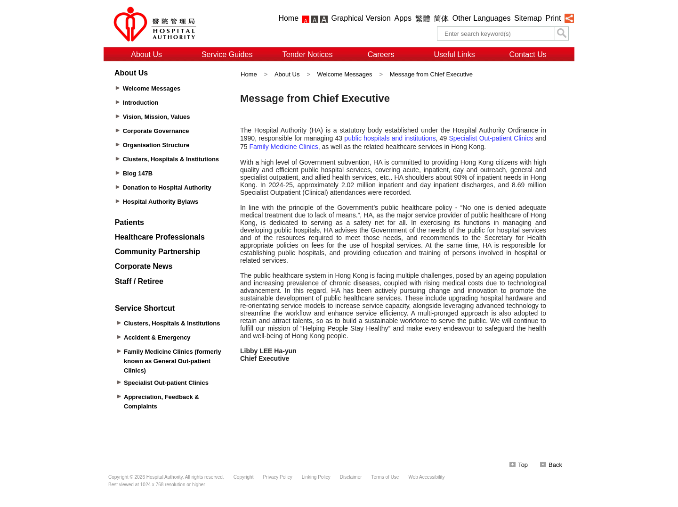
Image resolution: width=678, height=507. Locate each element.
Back (551, 464)
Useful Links (454, 54)
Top (518, 464)
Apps (403, 18)
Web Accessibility (426, 477)
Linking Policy (316, 477)
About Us (146, 54)
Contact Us (528, 54)
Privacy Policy (277, 477)
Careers (381, 54)
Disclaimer (351, 477)
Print (553, 18)
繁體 (422, 19)
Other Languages (481, 18)
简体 (441, 19)
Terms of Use (385, 477)
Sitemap (528, 18)
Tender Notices (307, 54)
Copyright (244, 477)
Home (288, 18)
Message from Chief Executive (431, 74)
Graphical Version (361, 18)
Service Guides (227, 54)
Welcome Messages (344, 74)
